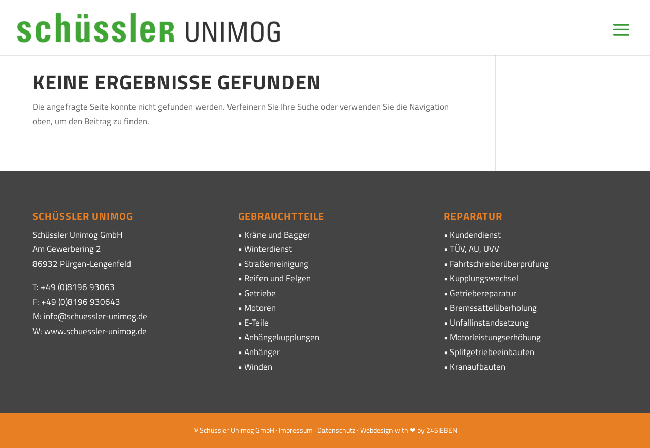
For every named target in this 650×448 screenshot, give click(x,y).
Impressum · (298, 430)
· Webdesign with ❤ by (390, 430)
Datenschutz (336, 430)
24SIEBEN (441, 430)
